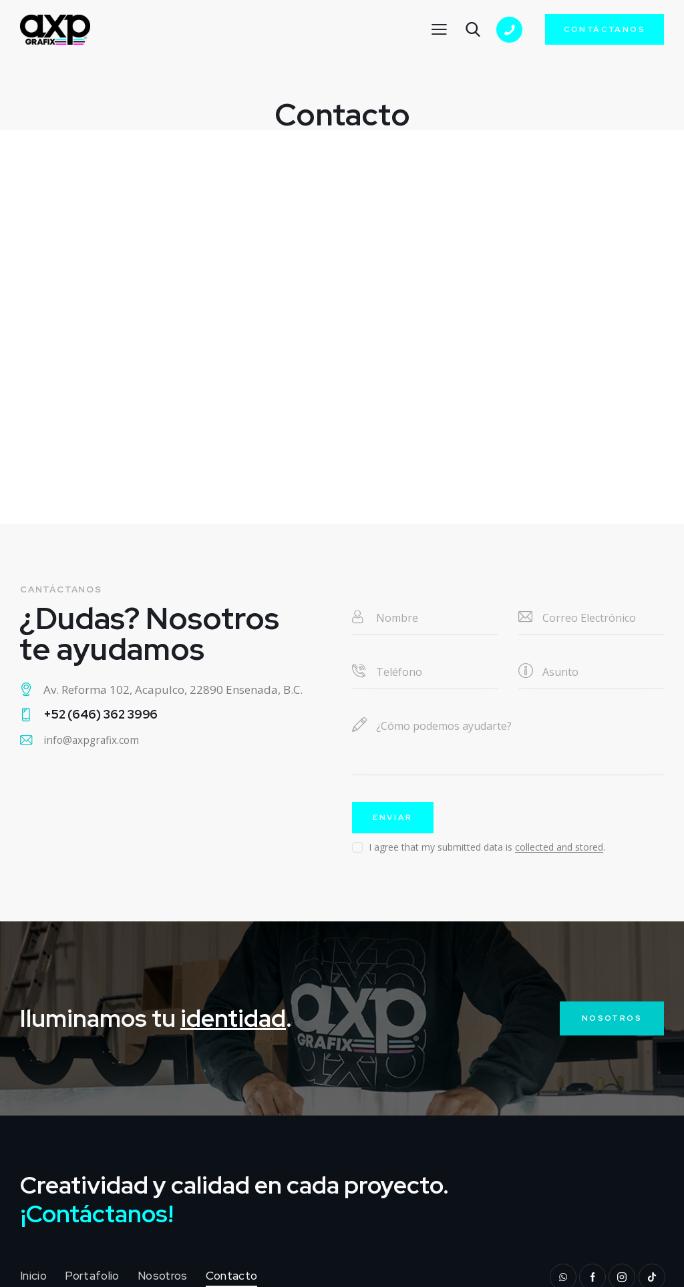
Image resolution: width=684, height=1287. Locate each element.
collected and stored (559, 850)
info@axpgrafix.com (98, 741)
